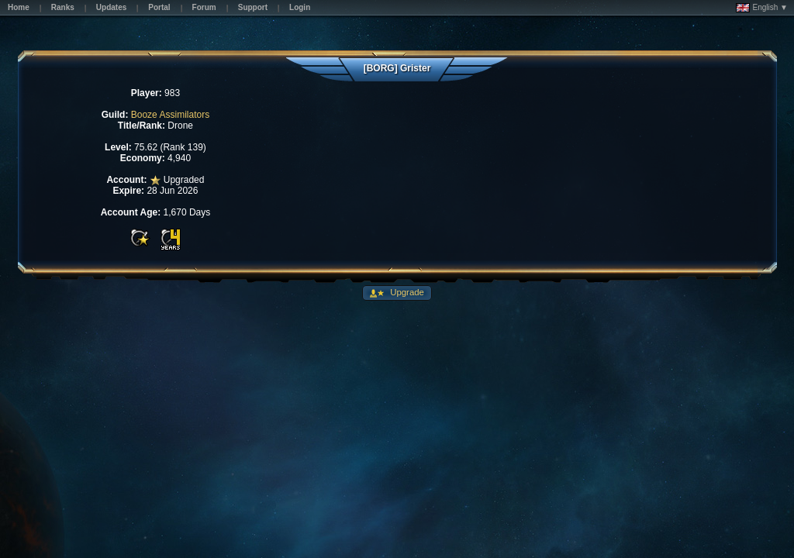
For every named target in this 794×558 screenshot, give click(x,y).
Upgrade (406, 292)
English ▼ (762, 7)
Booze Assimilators (170, 114)
